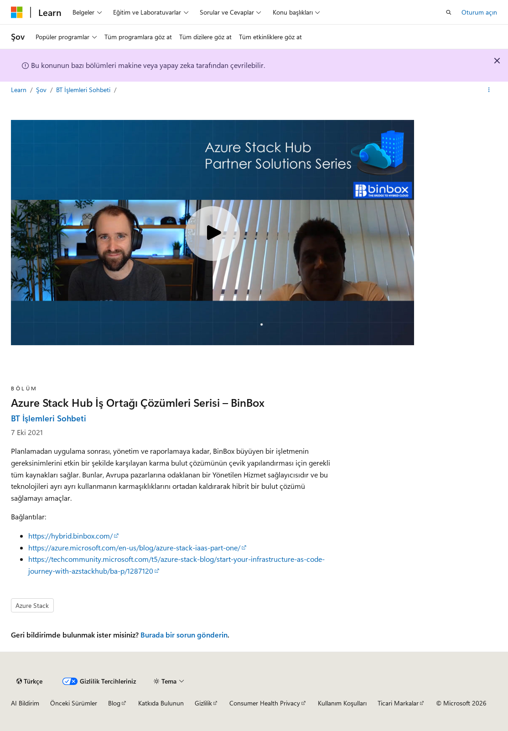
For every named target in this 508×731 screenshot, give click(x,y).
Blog (114, 703)
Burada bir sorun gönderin (184, 634)
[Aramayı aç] (449, 12)
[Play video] (212, 233)
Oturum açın (479, 12)
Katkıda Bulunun (161, 703)
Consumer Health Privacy (264, 703)
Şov (42, 89)
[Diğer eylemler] (489, 90)
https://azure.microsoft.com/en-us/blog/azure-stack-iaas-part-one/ (134, 547)
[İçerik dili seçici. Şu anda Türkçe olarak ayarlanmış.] (29, 681)
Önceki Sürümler (73, 703)
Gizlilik (203, 703)
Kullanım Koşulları (342, 703)
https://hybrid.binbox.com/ (70, 535)
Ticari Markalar (398, 703)
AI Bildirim (25, 703)
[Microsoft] (17, 12)
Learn (19, 89)
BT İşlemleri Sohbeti (84, 89)
